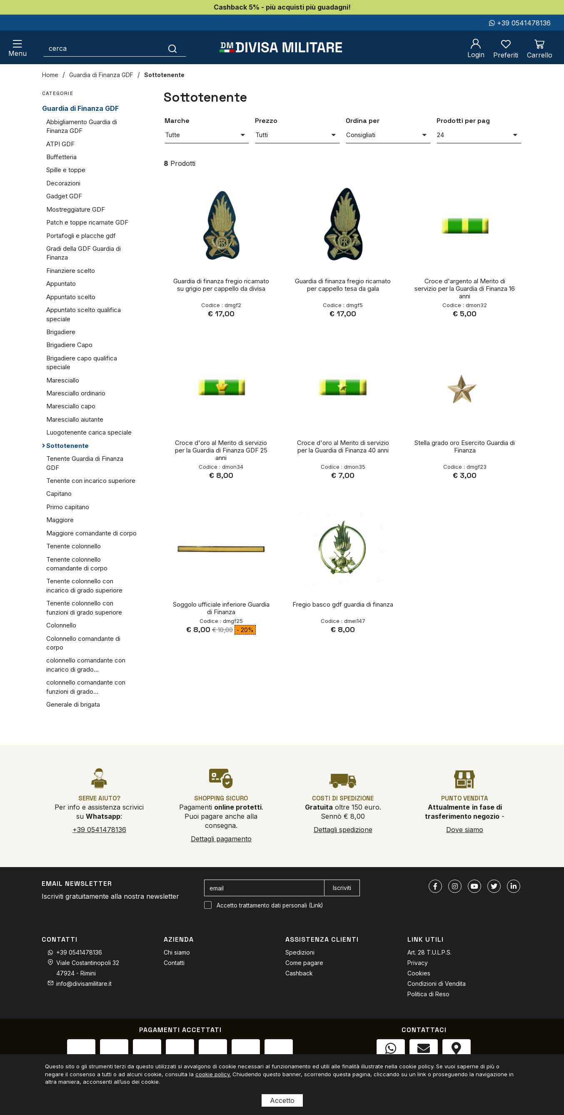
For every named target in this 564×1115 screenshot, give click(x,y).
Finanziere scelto (70, 271)
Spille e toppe (65, 170)
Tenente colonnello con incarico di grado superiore (84, 585)
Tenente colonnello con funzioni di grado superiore (84, 607)
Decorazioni (63, 183)
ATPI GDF (60, 144)
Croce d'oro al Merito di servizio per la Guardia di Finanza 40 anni (343, 446)
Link (316, 905)
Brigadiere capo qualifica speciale (81, 362)
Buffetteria (61, 157)
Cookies (418, 973)
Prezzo (266, 121)
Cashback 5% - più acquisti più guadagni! (282, 7)
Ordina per (362, 121)
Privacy (417, 962)
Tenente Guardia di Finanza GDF (84, 463)
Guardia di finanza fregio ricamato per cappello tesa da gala (343, 284)
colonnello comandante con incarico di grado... (85, 664)
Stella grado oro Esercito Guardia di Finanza (464, 446)
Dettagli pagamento (221, 839)
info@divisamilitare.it (84, 983)
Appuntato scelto (70, 297)
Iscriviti (342, 887)
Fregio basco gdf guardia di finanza (342, 604)
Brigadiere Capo (69, 345)
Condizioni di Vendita (436, 983)
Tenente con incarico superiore (90, 481)
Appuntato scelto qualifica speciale (83, 314)
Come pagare (304, 962)
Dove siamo (464, 829)
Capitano (59, 494)
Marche (177, 121)
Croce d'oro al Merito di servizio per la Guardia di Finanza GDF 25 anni (221, 450)
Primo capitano (67, 507)
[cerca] (101, 48)
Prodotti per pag (463, 121)
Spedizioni (299, 952)
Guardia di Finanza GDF (101, 74)
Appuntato (61, 284)
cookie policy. (213, 1074)
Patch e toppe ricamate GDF (87, 222)
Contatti (174, 962)
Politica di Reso (428, 994)
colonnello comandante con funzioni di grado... (85, 686)
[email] (264, 888)
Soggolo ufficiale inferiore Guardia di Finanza (221, 608)
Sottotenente (164, 74)
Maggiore (60, 520)
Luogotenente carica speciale (89, 432)
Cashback (299, 973)
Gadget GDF (64, 196)
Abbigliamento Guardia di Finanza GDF (81, 126)
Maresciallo (62, 380)
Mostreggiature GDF (75, 209)
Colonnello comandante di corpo (83, 643)
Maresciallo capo (70, 406)
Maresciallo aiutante (74, 419)
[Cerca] (172, 48)
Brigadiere (60, 332)
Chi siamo (177, 952)
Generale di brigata (73, 704)
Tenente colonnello (73, 546)
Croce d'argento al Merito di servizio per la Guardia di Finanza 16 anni (464, 288)
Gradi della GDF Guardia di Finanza (83, 253)
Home (50, 74)
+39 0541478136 (520, 23)
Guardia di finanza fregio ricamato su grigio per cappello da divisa (221, 284)
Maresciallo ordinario (75, 393)
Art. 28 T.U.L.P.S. (429, 952)
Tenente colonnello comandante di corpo (76, 563)
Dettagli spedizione (343, 829)
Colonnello (61, 625)
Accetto (282, 1100)
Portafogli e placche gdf (81, 236)
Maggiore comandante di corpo (91, 533)
